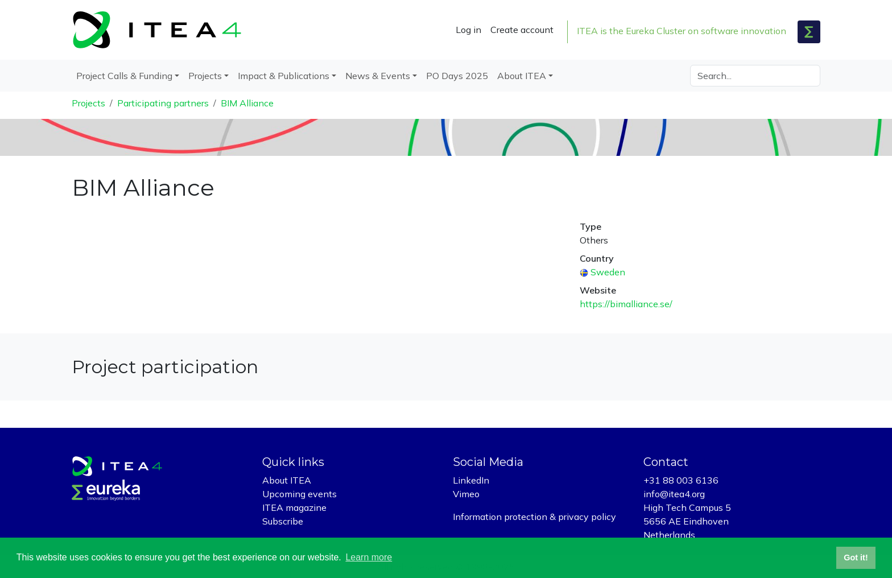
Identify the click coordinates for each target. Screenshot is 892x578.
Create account (522, 29)
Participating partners (163, 103)
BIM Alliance (247, 103)
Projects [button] (205, 75)
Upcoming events (299, 493)
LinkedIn (471, 480)
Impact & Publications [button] (283, 75)
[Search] (755, 75)
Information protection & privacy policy (534, 516)
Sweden (607, 272)
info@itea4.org (674, 493)
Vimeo (466, 493)
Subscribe (282, 521)
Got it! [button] (856, 557)
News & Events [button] (377, 75)
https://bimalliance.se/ (626, 303)
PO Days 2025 (457, 75)
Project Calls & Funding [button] (124, 75)
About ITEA (286, 480)
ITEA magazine (294, 507)
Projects (88, 103)
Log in (468, 29)
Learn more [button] (368, 557)
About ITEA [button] (521, 75)
